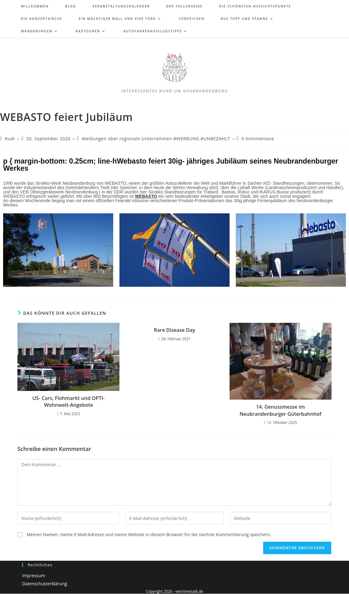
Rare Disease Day (174, 330)
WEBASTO (146, 196)
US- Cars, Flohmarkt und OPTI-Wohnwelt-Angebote (68, 401)
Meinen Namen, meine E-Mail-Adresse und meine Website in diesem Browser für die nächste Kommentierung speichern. (149, 534)
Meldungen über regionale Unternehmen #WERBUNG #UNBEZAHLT (156, 139)
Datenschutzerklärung (44, 584)
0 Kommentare (257, 139)
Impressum (33, 575)
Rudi (10, 139)
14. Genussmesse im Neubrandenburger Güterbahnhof (280, 410)
